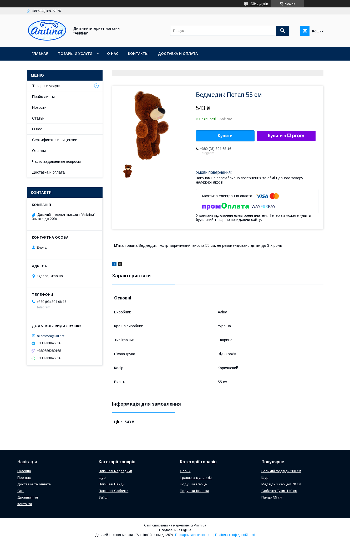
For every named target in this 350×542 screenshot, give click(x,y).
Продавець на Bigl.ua (175, 530)
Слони (185, 471)
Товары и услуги (75, 54)
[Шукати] (282, 31)
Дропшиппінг (27, 497)
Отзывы (39, 151)
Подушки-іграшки (194, 491)
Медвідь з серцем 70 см (281, 484)
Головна (24, 471)
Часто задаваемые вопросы (56, 161)
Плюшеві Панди (112, 484)
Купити (225, 136)
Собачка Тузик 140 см (279, 491)
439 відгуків (259, 4)
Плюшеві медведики (115, 471)
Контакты (138, 54)
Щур (102, 478)
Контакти (24, 504)
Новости (39, 107)
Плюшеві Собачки (113, 491)
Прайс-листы (43, 97)
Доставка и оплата (178, 54)
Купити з (286, 136)
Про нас (24, 478)
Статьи (38, 118)
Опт (20, 491)
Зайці (103, 497)
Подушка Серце (193, 484)
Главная (40, 54)
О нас (113, 54)
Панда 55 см (271, 497)
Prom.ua (200, 525)
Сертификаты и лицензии (54, 140)
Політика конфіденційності (235, 535)
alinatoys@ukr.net (50, 336)
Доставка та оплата (34, 484)
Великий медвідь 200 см (281, 471)
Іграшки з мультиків (196, 478)
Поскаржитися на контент (194, 535)
